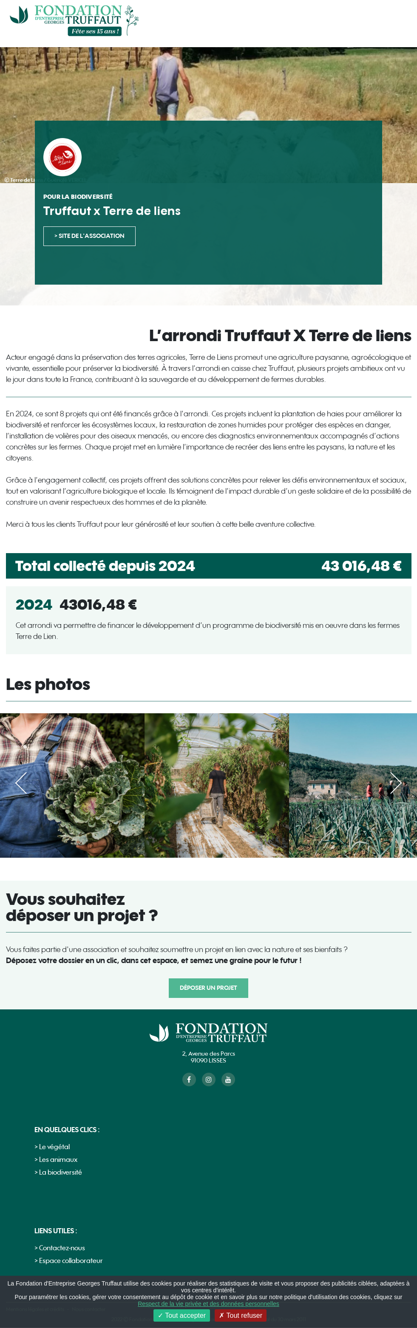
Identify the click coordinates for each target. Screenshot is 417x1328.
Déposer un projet (208, 988)
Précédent (26, 783)
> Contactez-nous (59, 1248)
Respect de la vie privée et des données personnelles (208, 1303)
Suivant (390, 783)
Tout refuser (240, 1315)
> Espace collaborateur (68, 1261)
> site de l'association (89, 236)
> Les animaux (55, 1160)
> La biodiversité (58, 1173)
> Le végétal (52, 1147)
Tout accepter (182, 1315)
